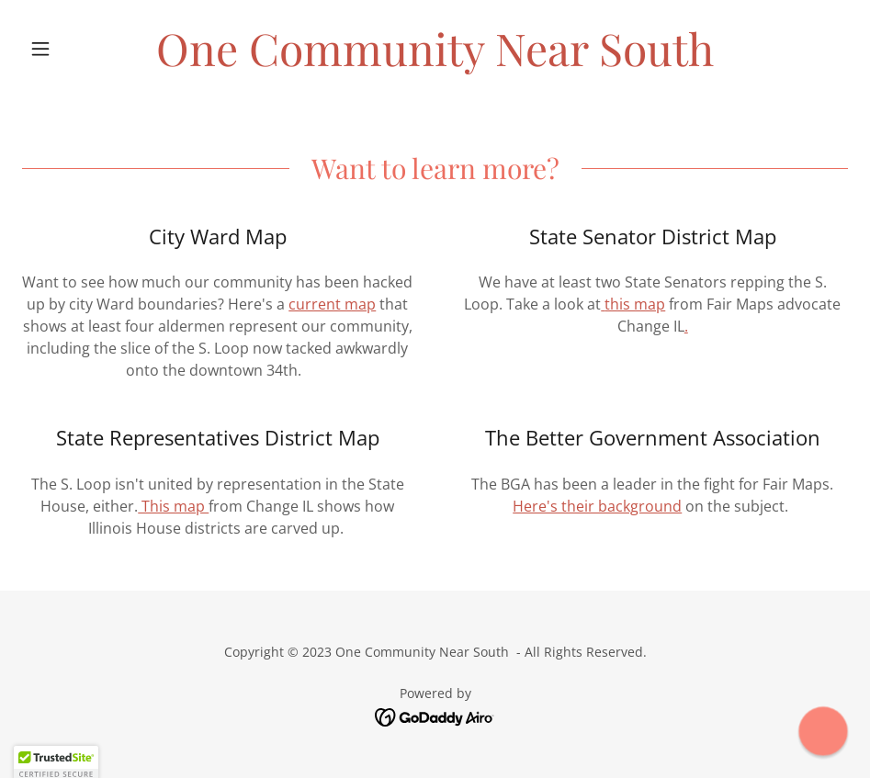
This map (173, 506)
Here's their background (597, 506)
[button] (84, 48)
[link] (435, 61)
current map (332, 304)
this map (634, 304)
